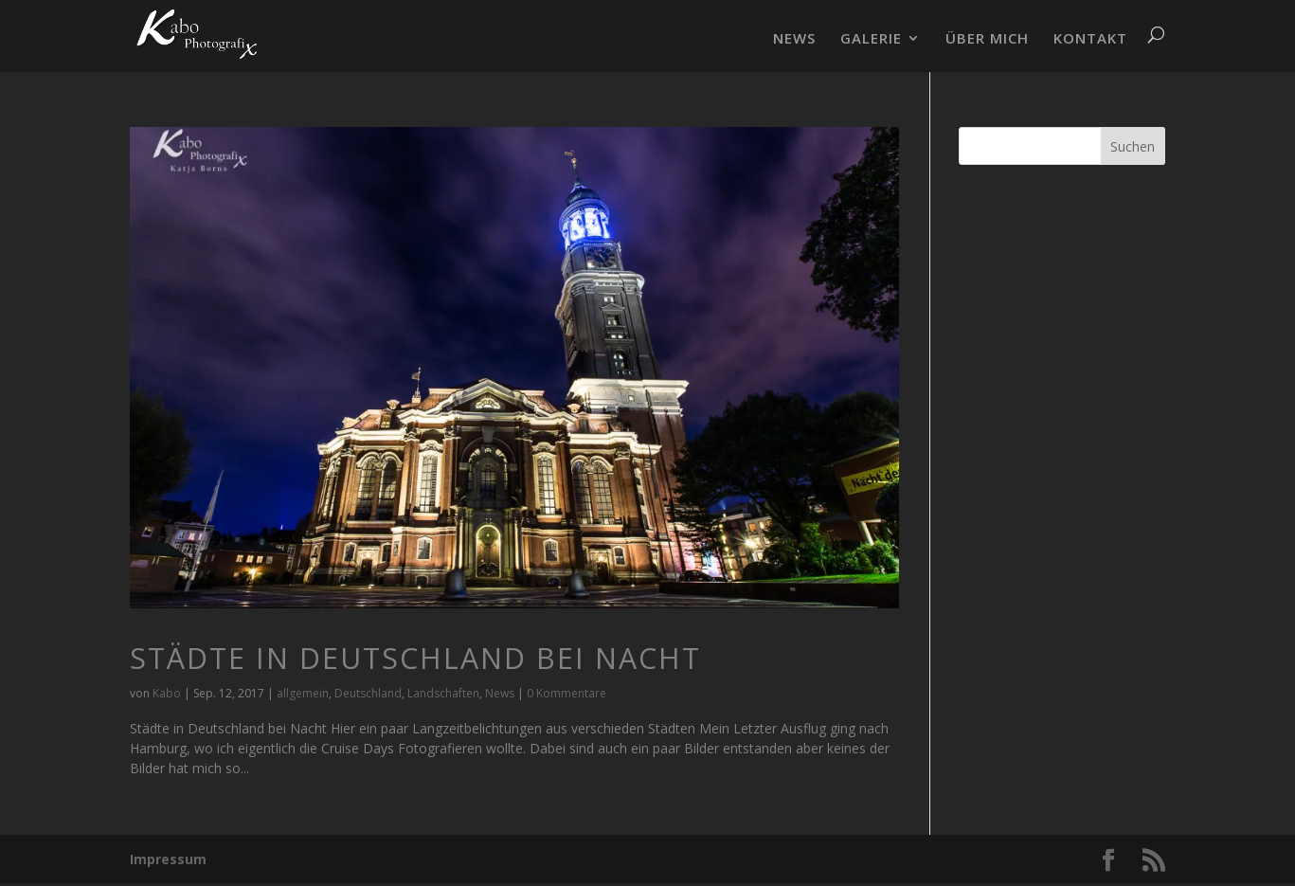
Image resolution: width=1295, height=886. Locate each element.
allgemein (303, 693)
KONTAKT (1090, 39)
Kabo (167, 693)
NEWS (794, 39)
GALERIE (871, 39)
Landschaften (443, 693)
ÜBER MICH (987, 39)
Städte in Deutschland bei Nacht (415, 658)
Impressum (168, 859)
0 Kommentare (566, 693)
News (499, 693)
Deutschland (368, 693)
